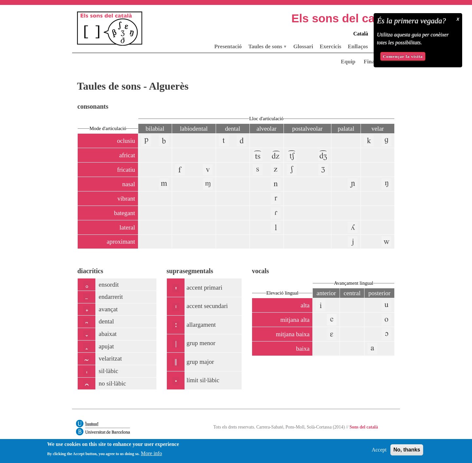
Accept (379, 452)
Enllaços (358, 46)
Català (360, 33)
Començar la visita (403, 56)
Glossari (303, 46)
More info (151, 456)
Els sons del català (343, 18)
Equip (348, 61)
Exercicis (330, 46)
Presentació (228, 46)
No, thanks (406, 452)
